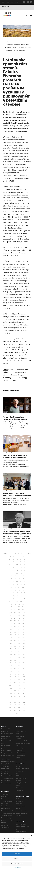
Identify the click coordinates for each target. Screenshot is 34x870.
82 (24, 598)
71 (21, 593)
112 (11, 621)
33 (13, 570)
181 (15, 668)
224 (10, 699)
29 (17, 567)
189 (15, 674)
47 (15, 579)
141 (15, 640)
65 (15, 590)
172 (11, 663)
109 (15, 618)
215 (23, 691)
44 (19, 576)
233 (15, 705)
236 (10, 708)
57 (17, 584)
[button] (31, 835)
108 (11, 618)
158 (19, 651)
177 (15, 666)
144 (11, 643)
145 (15, 643)
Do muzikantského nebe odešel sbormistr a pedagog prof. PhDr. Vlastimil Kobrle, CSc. (15, 534)
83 (9, 601)
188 (11, 674)
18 (13, 562)
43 (15, 576)
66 (19, 590)
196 (11, 680)
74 (13, 595)
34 (17, 570)
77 (24, 595)
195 (24, 677)
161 (15, 654)
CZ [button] (3, 2)
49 (23, 579)
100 (11, 612)
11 (23, 556)
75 (17, 595)
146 (19, 643)
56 (13, 584)
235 (24, 705)
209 (15, 688)
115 (23, 621)
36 (24, 570)
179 (23, 666)
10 (20, 556)
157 (15, 651)
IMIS (12, 2)
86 (21, 601)
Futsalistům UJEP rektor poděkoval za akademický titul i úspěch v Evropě (17, 495)
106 (19, 615)
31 (24, 567)
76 (21, 595)
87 (24, 601)
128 (11, 632)
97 (15, 609)
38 (13, 573)
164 (11, 657)
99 (23, 609)
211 (24, 688)
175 (23, 663)
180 (11, 668)
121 (15, 626)
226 (19, 699)
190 (19, 674)
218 (19, 694)
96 (11, 609)
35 (21, 570)
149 (15, 646)
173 (15, 663)
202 (19, 682)
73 (9, 595)
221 (15, 696)
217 (15, 694)
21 (24, 562)
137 (15, 638)
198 (19, 680)
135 (23, 635)
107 (24, 615)
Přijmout (17, 854)
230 (19, 702)
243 (24, 710)
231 (24, 702)
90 (19, 604)
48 (19, 579)
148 (11, 646)
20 (20, 562)
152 (11, 649)
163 (24, 654)
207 (24, 685)
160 (11, 654)
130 (19, 632)
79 (13, 598)
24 (17, 565)
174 (19, 663)
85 (17, 601)
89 (15, 604)
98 (19, 609)
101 (15, 612)
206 (19, 685)
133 (15, 635)
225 (15, 699)
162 (19, 654)
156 (11, 651)
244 (17, 713)
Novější (5, 553)
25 (21, 565)
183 (23, 668)
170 (19, 660)
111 (23, 618)
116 (11, 624)
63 (23, 587)
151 (23, 646)
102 (19, 612)
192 (11, 677)
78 (9, 598)
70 (17, 593)
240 (10, 710)
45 (23, 576)
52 (17, 581)
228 (10, 702)
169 (15, 660)
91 (23, 604)
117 (15, 624)
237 (15, 708)
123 (23, 626)
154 (19, 649)
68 (9, 593)
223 (24, 696)
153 (15, 649)
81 (21, 598)
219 (23, 694)
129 (15, 632)
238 (19, 708)
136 (11, 638)
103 (24, 612)
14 (17, 559)
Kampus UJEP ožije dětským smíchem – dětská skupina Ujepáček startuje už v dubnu (17, 457)
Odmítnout (17, 859)
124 (11, 629)
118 (19, 624)
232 (10, 705)
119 (23, 624)
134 (19, 635)
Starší (29, 553)
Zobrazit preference (17, 864)
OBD (8, 2)
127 (23, 629)
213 (15, 691)
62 (19, 587)
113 (15, 621)
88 (11, 604)
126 (19, 629)
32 (9, 570)
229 (15, 702)
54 (24, 581)
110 (19, 618)
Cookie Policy (17, 867)
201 (15, 682)
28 (13, 567)
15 (20, 559)
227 (24, 699)
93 (15, 607)
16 (24, 559)
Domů (6, 42)
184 (11, 671)
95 (23, 607)
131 (23, 632)
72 (24, 593)
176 (11, 666)
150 (19, 646)
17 (9, 562)
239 (24, 708)
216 (11, 694)
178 (19, 666)
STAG (16, 2)
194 (19, 677)
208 (11, 688)
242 (19, 710)
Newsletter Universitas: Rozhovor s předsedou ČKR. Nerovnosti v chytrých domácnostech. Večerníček (17, 419)
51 (13, 581)
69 (13, 593)
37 (9, 573)
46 (11, 579)
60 (11, 587)
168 (11, 660)
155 (23, 649)
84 (13, 601)
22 (9, 565)
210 (20, 688)
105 (15, 615)
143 (24, 640)
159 (23, 651)
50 (9, 581)
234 (19, 705)
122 (19, 626)
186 (19, 671)
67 (23, 590)
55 (9, 584)
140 (11, 640)
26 (24, 565)
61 (15, 587)
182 (19, 668)
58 (21, 584)
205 (15, 685)
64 (11, 590)
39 (17, 573)
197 (15, 680)
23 (13, 565)
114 (19, 621)
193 (15, 677)
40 (21, 573)
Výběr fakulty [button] (17, 7)
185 (15, 671)
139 (23, 638)
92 (11, 607)
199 (24, 680)
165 (15, 657)
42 (11, 576)
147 (24, 643)
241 (15, 710)
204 (10, 685)
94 (19, 607)
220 (11, 696)
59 (24, 584)
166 (19, 657)
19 (17, 562)
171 (23, 660)
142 (19, 640)
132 (11, 635)
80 (17, 598)
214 (19, 691)
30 (21, 567)
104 (11, 615)
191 (23, 674)
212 (11, 691)
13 (13, 559)
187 (23, 671)
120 (11, 626)
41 (24, 573)
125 (15, 629)
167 (24, 657)
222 (19, 696)
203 (24, 682)
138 (19, 638)
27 (9, 567)
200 (10, 682)
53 (20, 581)
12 (9, 559)
